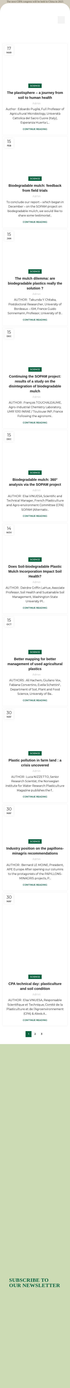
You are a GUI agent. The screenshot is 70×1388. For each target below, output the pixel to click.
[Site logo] (35, 19)
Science (35, 85)
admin (37, 103)
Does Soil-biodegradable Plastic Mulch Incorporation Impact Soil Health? (35, 571)
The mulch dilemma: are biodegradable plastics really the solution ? (35, 283)
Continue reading (35, 129)
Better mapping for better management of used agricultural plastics (35, 664)
